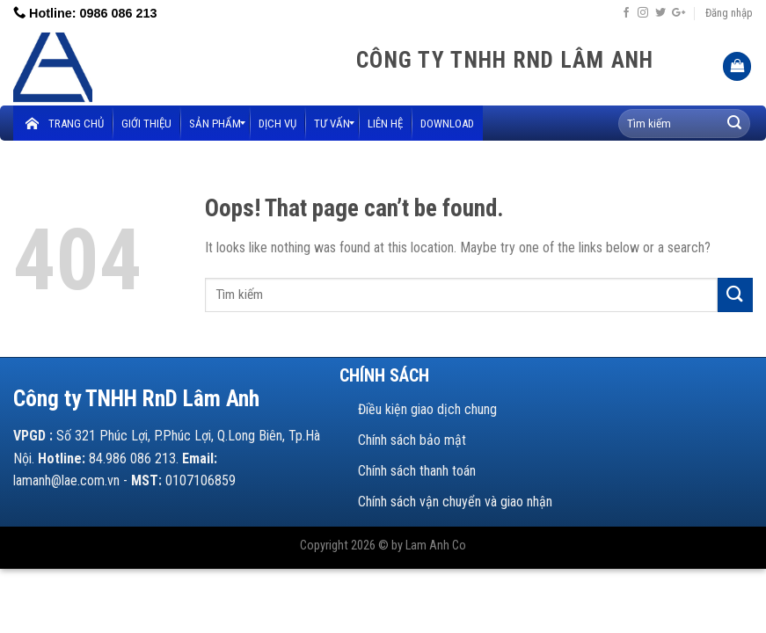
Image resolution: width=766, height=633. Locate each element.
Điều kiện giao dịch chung (427, 409)
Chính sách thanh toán (417, 470)
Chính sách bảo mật (412, 440)
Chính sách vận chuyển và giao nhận (455, 501)
